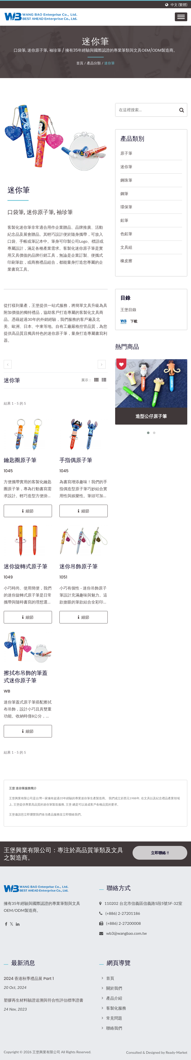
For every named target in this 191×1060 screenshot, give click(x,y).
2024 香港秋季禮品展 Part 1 (29, 978)
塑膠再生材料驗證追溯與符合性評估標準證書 (43, 1000)
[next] (102, 364)
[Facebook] (6, 924)
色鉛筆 (126, 233)
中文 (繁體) (179, 5)
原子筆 (126, 153)
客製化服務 (116, 1008)
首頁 (79, 63)
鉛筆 (124, 220)
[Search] (145, 110)
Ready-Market (176, 1052)
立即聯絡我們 (72, 814)
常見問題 (114, 1018)
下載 (128, 322)
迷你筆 (109, 63)
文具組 (126, 247)
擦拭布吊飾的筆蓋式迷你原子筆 (26, 676)
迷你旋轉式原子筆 (26, 566)
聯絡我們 (114, 1028)
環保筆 (126, 206)
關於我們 (114, 988)
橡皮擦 (126, 260)
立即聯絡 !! (160, 853)
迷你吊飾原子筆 (78, 566)
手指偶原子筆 (75, 460)
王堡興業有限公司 (46, 1052)
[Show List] (104, 379)
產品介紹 (114, 998)
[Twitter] (11, 924)
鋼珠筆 (126, 180)
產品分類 (94, 63)
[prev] (8, 364)
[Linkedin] (17, 924)
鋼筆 (124, 193)
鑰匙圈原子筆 (20, 460)
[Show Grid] (96, 379)
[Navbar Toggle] (181, 16)
